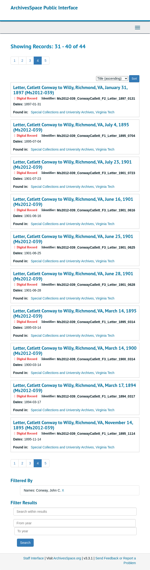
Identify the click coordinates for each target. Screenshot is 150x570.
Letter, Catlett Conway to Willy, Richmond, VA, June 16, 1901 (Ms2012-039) (73, 201)
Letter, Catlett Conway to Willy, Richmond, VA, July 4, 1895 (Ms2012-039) (71, 127)
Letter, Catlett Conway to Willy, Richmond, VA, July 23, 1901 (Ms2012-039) (72, 164)
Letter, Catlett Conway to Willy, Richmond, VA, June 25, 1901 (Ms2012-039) (73, 239)
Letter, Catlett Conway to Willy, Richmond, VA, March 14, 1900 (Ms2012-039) (75, 350)
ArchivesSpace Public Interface (44, 7)
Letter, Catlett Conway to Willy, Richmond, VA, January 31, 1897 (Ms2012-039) (70, 90)
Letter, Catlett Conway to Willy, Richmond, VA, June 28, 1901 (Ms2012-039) (73, 276)
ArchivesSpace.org (67, 558)
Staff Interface (33, 558)
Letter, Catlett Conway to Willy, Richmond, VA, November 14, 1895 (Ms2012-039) (73, 425)
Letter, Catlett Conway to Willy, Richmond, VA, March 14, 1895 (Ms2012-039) (75, 313)
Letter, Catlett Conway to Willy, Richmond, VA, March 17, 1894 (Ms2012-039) (74, 388)
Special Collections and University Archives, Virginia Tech (72, 112)
